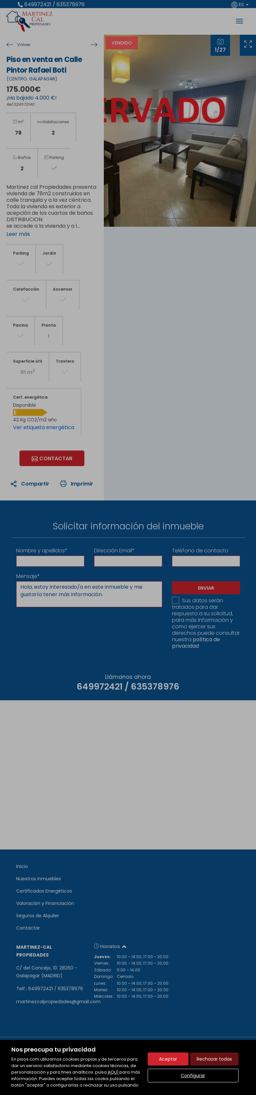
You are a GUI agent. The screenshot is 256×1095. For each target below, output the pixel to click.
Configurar (193, 1075)
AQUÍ (113, 1072)
